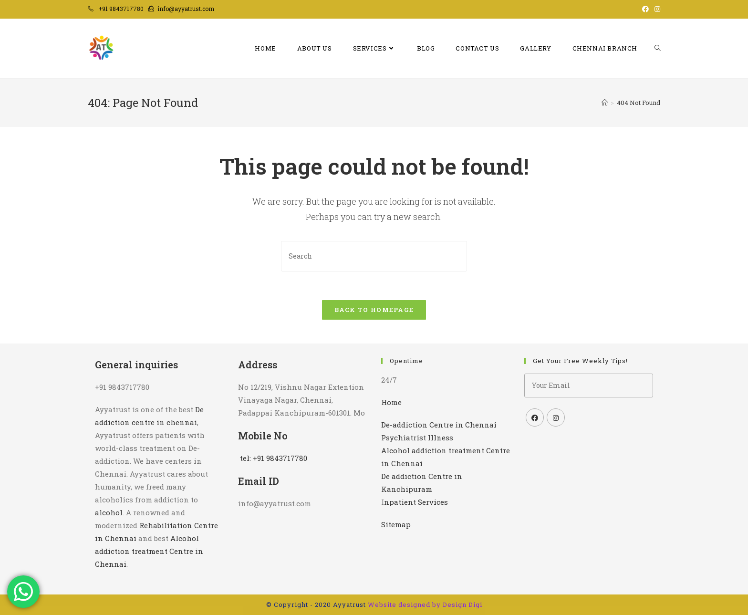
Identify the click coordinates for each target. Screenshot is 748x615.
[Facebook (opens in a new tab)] (645, 9)
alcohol (109, 512)
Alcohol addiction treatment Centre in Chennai (149, 551)
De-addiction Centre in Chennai (439, 424)
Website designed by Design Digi (425, 604)
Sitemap (396, 524)
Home (391, 402)
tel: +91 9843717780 (273, 458)
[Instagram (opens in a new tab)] (656, 9)
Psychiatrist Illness (417, 437)
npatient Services (416, 502)
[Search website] (657, 48)
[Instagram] (556, 417)
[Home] (605, 102)
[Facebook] (535, 417)
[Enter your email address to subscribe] (588, 385)
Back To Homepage (374, 309)
